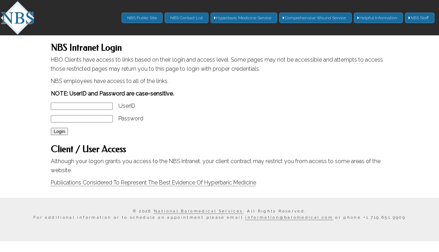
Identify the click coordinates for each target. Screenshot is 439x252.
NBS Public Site (142, 17)
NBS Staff (420, 17)
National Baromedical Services (198, 211)
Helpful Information (378, 17)
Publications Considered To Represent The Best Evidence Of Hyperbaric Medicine (153, 182)
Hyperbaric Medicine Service (244, 17)
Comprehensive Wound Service (315, 17)
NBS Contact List (186, 17)
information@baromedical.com (289, 217)
